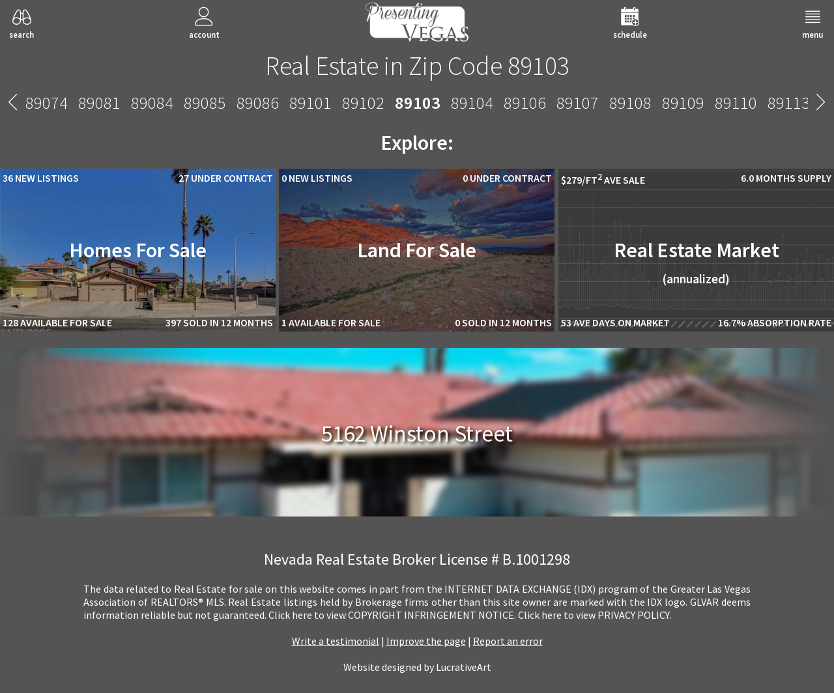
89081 (99, 102)
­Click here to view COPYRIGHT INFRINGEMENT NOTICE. (392, 614)
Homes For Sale (138, 250)
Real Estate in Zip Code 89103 (417, 66)
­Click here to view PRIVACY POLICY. (594, 614)
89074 (46, 102)
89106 (525, 102)
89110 (736, 102)
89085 (205, 102)
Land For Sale (416, 250)
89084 (152, 102)
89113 (789, 102)
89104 (472, 102)
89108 (630, 102)
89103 (417, 102)
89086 (258, 102)
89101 (310, 102)
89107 (577, 102)
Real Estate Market (696, 262)
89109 (683, 102)
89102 (363, 102)
